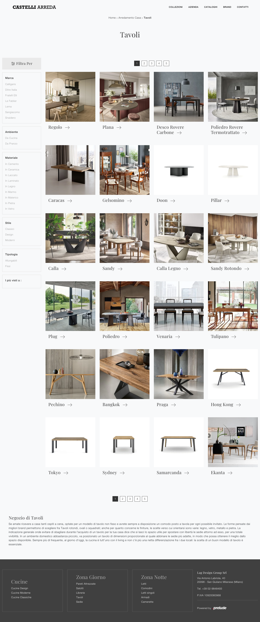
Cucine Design (19, 588)
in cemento (12, 163)
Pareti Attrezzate (86, 583)
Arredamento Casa (129, 17)
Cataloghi (210, 7)
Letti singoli (148, 592)
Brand (227, 7)
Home (112, 17)
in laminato (12, 180)
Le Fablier (11, 100)
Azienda (193, 7)
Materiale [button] (11, 157)
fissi (7, 266)
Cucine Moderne (21, 592)
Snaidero (10, 117)
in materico (11, 197)
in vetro (9, 208)
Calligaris (10, 84)
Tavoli (147, 17)
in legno (10, 186)
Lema (8, 106)
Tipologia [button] (11, 254)
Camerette (147, 601)
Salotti (80, 588)
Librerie (80, 592)
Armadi (145, 597)
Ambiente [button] (11, 132)
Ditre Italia (11, 89)
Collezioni (176, 7)
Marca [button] (9, 78)
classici (9, 228)
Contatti (242, 7)
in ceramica (12, 169)
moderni (10, 240)
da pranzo (11, 143)
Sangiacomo (12, 112)
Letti (143, 583)
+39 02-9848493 (212, 588)
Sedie (79, 601)
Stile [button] (8, 223)
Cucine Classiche (21, 597)
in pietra (10, 203)
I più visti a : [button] (13, 280)
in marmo (10, 191)
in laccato (11, 175)
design (9, 234)
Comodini (146, 588)
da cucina (11, 137)
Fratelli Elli (11, 95)
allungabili (11, 260)
